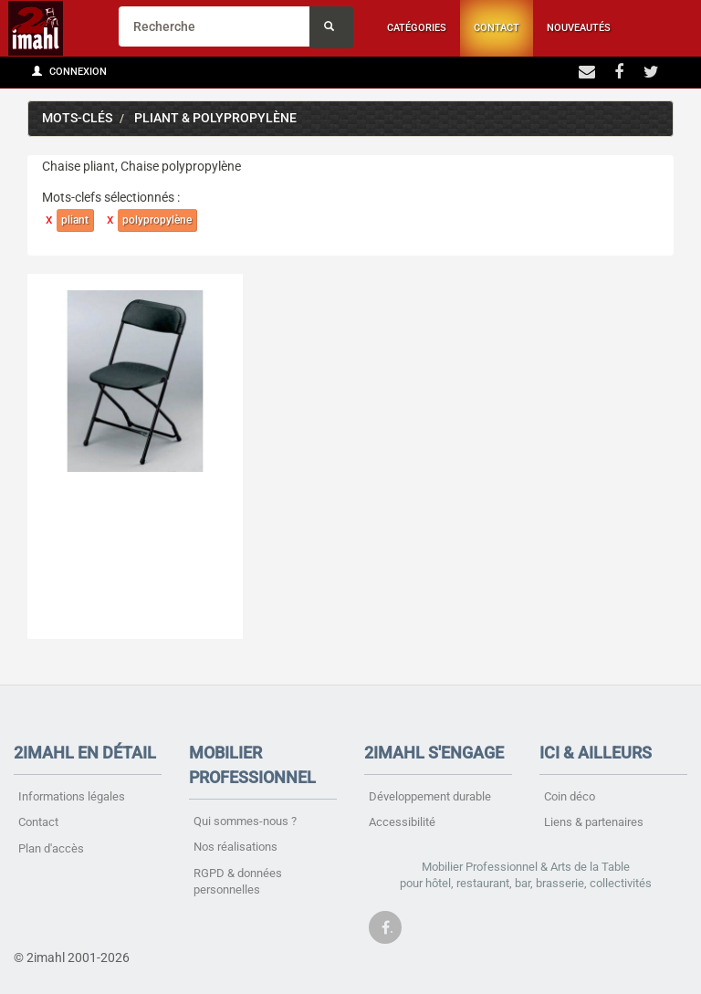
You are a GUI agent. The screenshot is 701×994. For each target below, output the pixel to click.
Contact (496, 28)
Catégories (416, 28)
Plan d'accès (51, 848)
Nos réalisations (235, 846)
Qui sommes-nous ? (245, 821)
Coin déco (569, 796)
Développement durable (430, 796)
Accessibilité (402, 822)
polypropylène (157, 220)
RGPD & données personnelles (238, 881)
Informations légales (71, 796)
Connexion (69, 72)
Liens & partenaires (593, 822)
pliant (75, 220)
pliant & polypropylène (215, 118)
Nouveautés (579, 28)
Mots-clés (77, 118)
